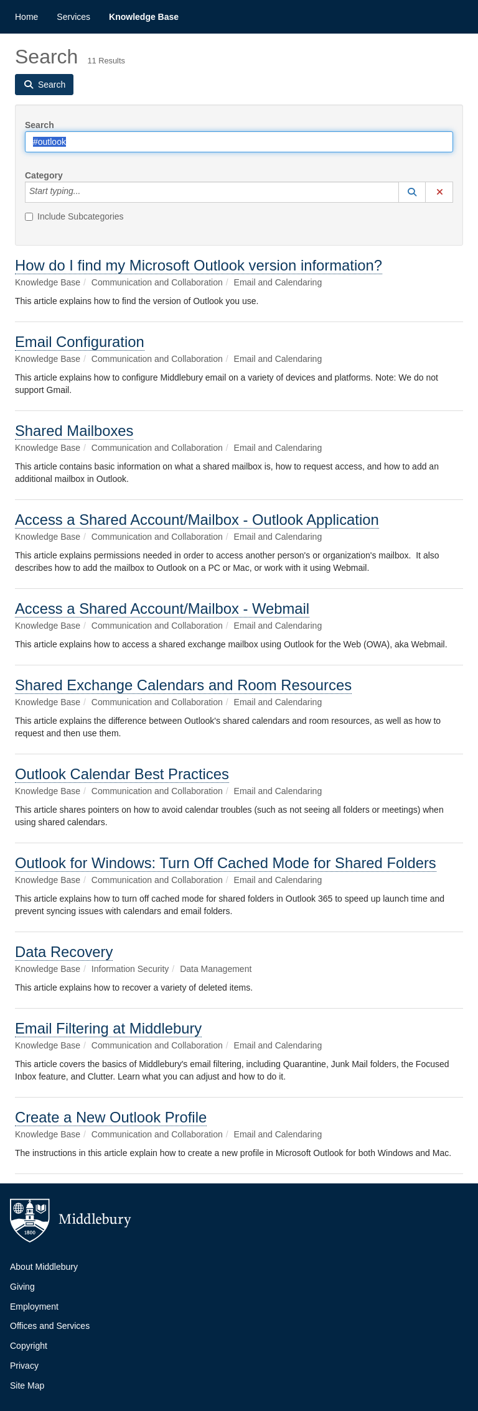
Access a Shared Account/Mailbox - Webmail (162, 608)
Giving (22, 1287)
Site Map (27, 1385)
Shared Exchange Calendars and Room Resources (183, 685)
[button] (412, 192)
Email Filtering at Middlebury (108, 1028)
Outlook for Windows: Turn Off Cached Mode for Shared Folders (225, 862)
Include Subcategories (74, 216)
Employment (34, 1307)
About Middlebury (44, 1267)
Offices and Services (50, 1326)
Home (26, 17)
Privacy (24, 1366)
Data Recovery (64, 951)
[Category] (87, 192)
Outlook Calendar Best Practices (122, 774)
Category (44, 175)
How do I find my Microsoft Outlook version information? (198, 265)
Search (39, 125)
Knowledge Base (144, 17)
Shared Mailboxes (74, 430)
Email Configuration (79, 341)
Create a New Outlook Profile (111, 1117)
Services (73, 17)
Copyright (28, 1346)
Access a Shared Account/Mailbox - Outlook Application (197, 519)
